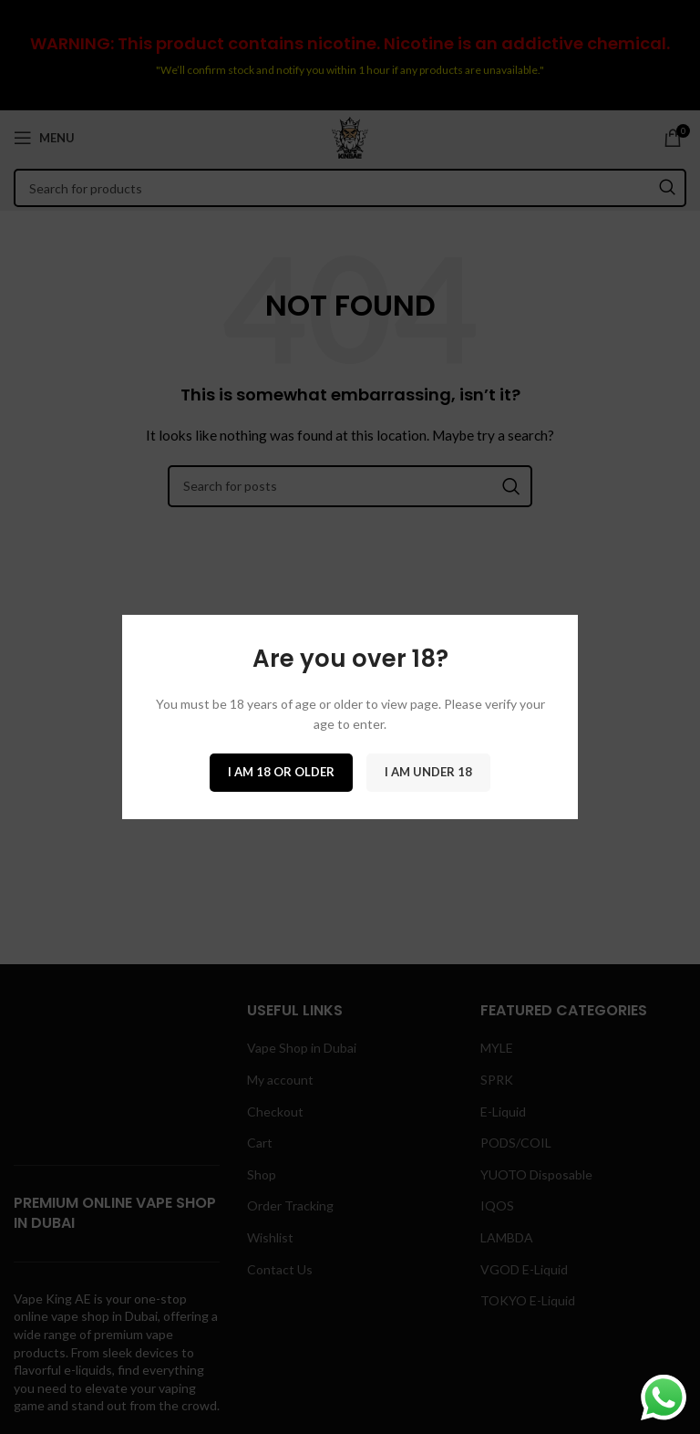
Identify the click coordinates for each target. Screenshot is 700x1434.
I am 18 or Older (281, 771)
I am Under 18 (428, 771)
